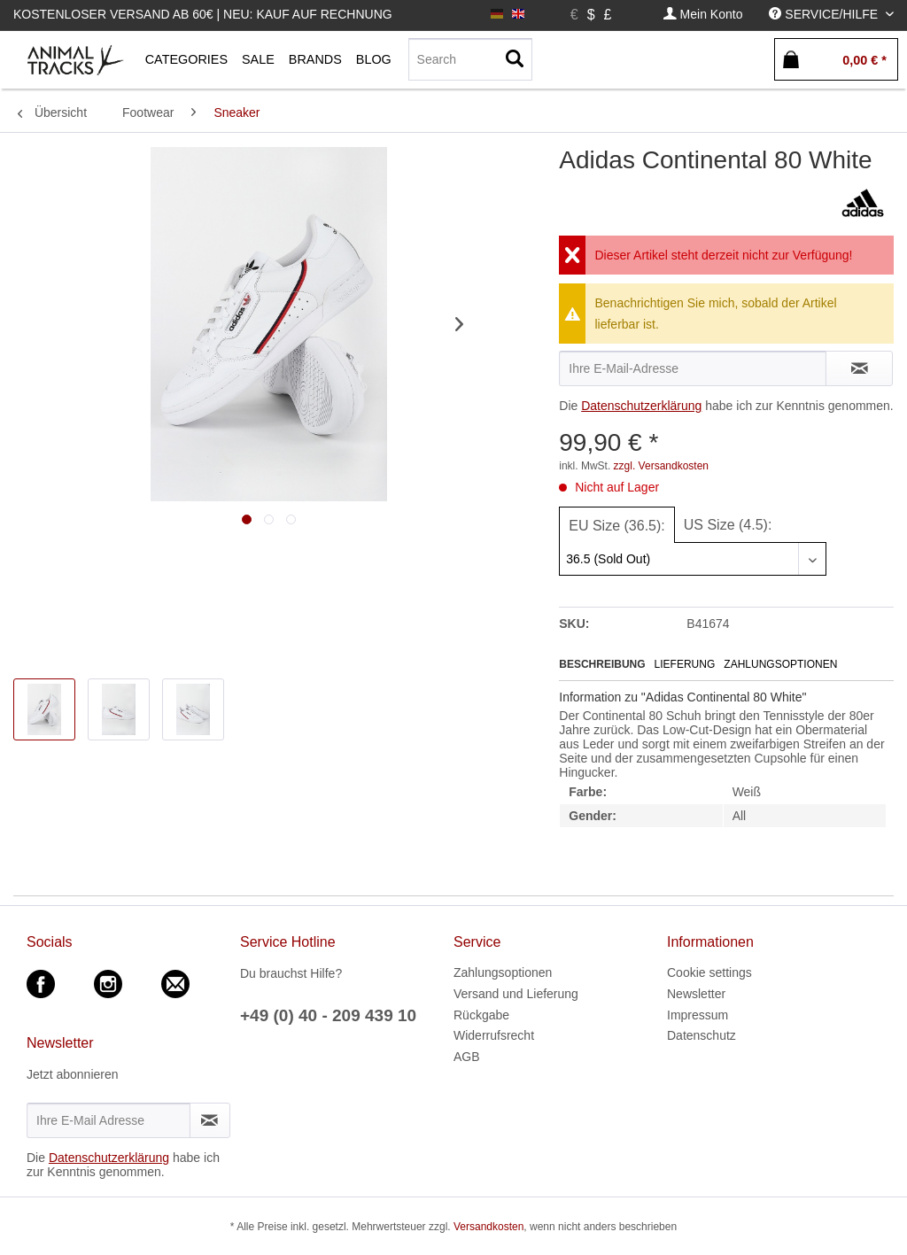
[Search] (470, 59)
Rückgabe (481, 1015)
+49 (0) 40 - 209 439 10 (328, 1015)
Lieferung (685, 664)
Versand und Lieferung (516, 994)
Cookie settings (709, 972)
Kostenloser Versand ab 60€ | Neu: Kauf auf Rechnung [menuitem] (202, 14)
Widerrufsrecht (494, 1035)
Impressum (697, 1015)
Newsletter (696, 994)
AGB (467, 1057)
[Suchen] (514, 59)
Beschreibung (602, 664)
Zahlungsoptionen (780, 664)
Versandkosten (488, 1226)
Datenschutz (701, 1035)
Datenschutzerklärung (641, 406)
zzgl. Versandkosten (661, 466)
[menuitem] (703, 15)
